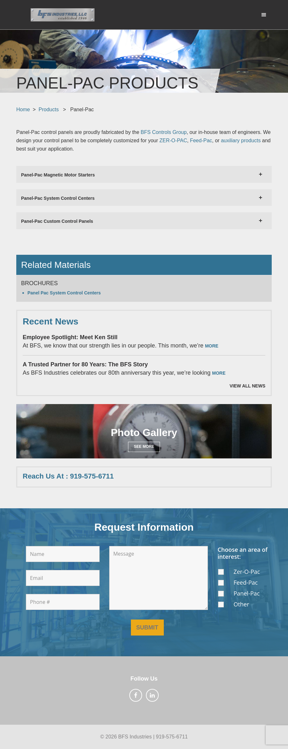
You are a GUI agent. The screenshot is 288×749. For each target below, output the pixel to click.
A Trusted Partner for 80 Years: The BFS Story (85, 364)
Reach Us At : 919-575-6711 (68, 476)
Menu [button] (261, 14)
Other (241, 604)
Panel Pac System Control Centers (64, 292)
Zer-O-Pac (246, 571)
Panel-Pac (246, 593)
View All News (247, 385)
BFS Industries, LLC (63, 14)
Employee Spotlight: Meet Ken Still (70, 337)
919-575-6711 (172, 736)
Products (49, 109)
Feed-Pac (245, 582)
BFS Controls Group (164, 132)
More (211, 345)
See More (144, 446)
